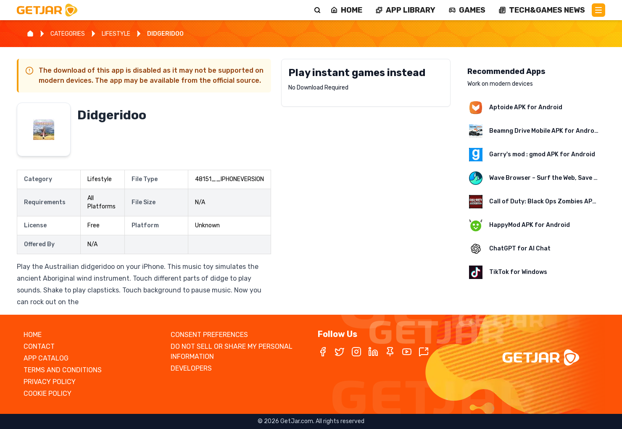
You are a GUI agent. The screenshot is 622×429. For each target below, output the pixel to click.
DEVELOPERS (191, 368)
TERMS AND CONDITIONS (63, 370)
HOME (33, 335)
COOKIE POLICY (47, 393)
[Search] (317, 10)
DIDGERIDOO (165, 33)
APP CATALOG (46, 358)
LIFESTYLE (116, 33)
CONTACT (39, 346)
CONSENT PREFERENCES (209, 335)
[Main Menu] (598, 10)
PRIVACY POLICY (50, 382)
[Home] (30, 33)
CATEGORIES (67, 33)
